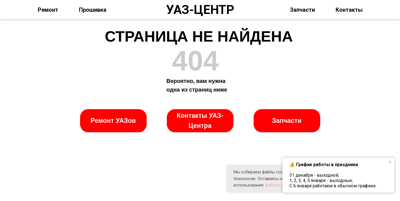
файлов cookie (279, 185)
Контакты (349, 9)
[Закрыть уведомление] (390, 162)
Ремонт (48, 9)
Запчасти (302, 9)
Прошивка (92, 9)
